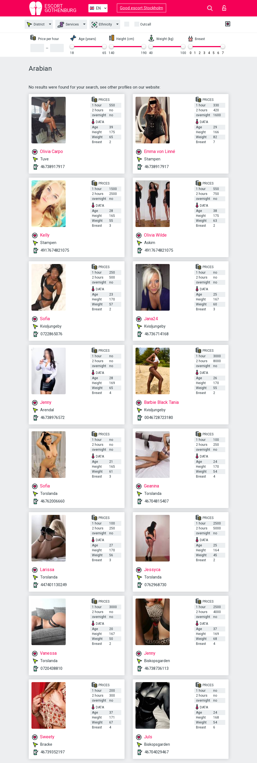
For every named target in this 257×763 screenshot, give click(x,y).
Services (68, 24)
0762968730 (155, 584)
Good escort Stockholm (141, 7)
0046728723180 (159, 417)
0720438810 (51, 668)
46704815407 (157, 501)
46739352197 (53, 752)
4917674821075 (55, 250)
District (36, 24)
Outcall (145, 24)
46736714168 (157, 333)
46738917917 (53, 166)
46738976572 (53, 417)
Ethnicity (102, 24)
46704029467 (157, 752)
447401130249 (54, 584)
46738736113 (157, 668)
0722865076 (51, 333)
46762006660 (53, 501)
